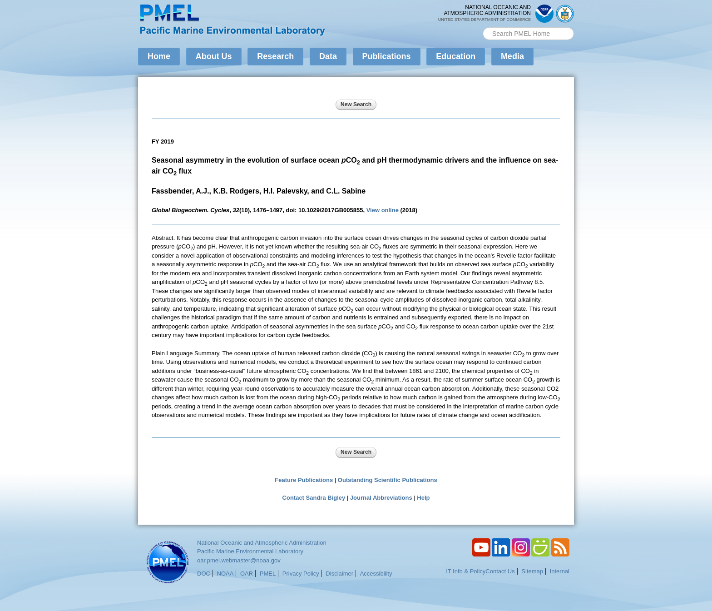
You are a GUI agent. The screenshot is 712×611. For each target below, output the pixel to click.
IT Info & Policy (465, 571)
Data (328, 56)
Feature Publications (304, 480)
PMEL (268, 573)
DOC (203, 573)
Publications (386, 56)
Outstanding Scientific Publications (387, 480)
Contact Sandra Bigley (314, 497)
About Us (214, 56)
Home (159, 56)
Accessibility (376, 573)
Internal (559, 571)
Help (423, 497)
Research (275, 56)
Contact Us (499, 571)
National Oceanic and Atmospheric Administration (261, 542)
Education (455, 56)
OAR (246, 573)
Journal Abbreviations (381, 497)
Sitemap (532, 571)
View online (382, 210)
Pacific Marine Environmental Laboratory (250, 551)
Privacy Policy (300, 573)
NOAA (225, 573)
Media (512, 56)
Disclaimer (339, 573)
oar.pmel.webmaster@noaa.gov (239, 560)
